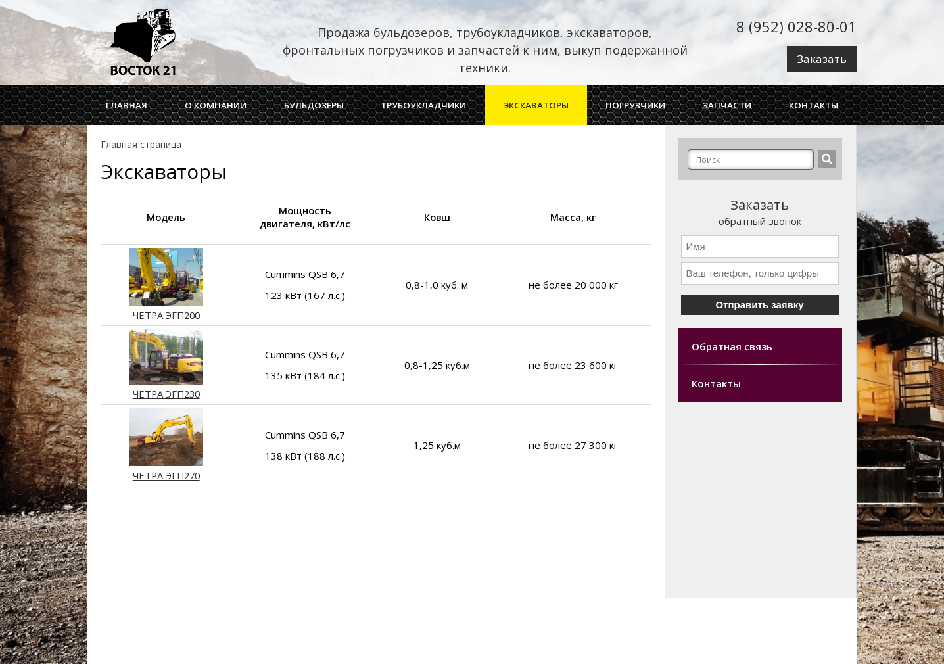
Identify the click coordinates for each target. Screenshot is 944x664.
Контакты (813, 105)
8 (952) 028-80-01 (796, 26)
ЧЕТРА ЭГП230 (166, 387)
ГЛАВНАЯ (126, 105)
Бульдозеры (314, 105)
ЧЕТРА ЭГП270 (166, 469)
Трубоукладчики (423, 105)
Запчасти (727, 105)
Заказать (822, 58)
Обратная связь (732, 346)
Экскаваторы (536, 105)
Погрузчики (635, 105)
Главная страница (141, 144)
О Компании (216, 105)
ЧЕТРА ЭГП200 (166, 308)
